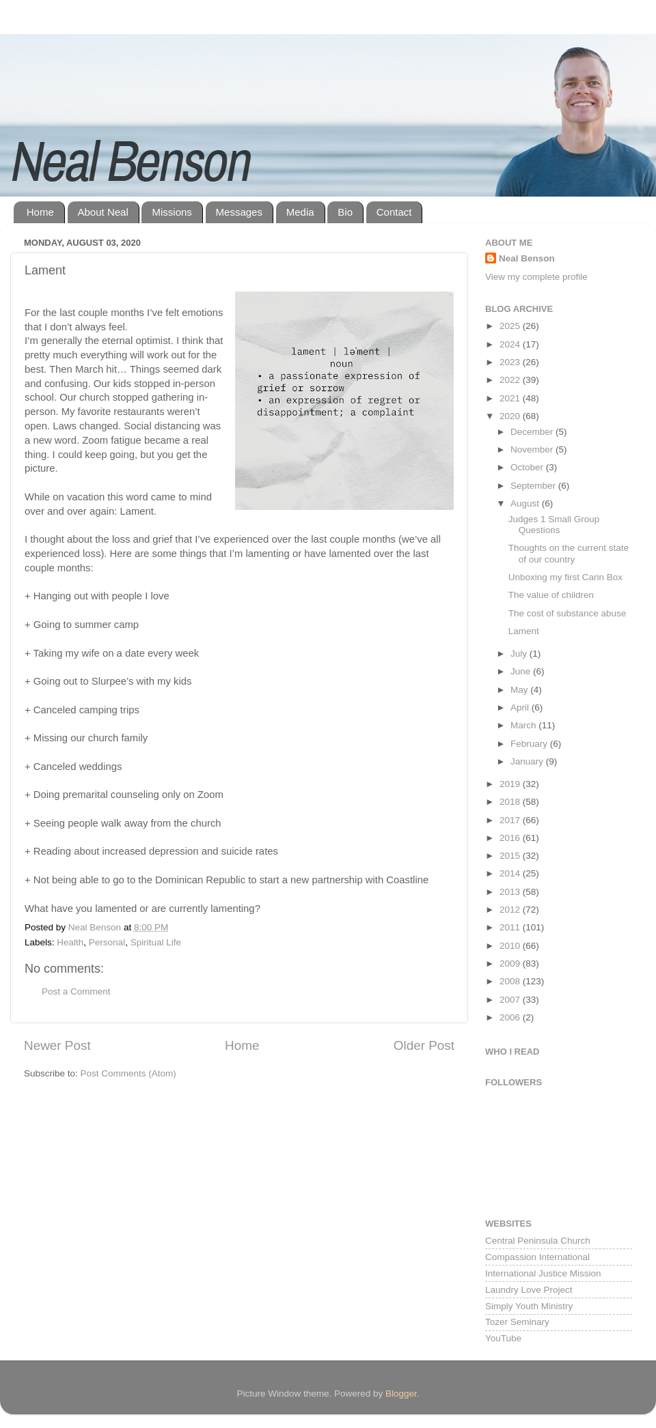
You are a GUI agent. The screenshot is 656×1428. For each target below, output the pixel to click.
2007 (511, 1000)
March (524, 725)
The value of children (551, 595)
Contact (394, 212)
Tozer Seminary (517, 1322)
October (528, 467)
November (533, 449)
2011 (511, 927)
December (533, 432)
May (520, 690)
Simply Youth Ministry (529, 1306)
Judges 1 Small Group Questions (554, 524)
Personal (107, 942)
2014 (511, 873)
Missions (171, 212)
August (526, 503)
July (520, 653)
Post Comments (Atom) (128, 1073)
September (534, 486)
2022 (511, 380)
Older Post (424, 1045)
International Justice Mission (543, 1273)
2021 (511, 398)
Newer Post (57, 1045)
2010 (511, 946)
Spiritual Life (156, 942)
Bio (345, 212)
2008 (511, 981)
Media (300, 212)
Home (40, 212)
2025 (511, 326)
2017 (511, 820)
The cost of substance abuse (567, 613)
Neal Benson (527, 258)
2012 (511, 909)
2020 (511, 416)
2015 (511, 856)
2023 (511, 362)
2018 (511, 802)
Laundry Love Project (529, 1290)
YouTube (503, 1338)
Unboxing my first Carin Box (565, 577)
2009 (511, 963)
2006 (511, 1017)
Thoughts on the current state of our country (568, 553)
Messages (239, 212)
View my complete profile (536, 277)
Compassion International (537, 1257)
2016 (511, 838)
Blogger (401, 1393)
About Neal (103, 212)
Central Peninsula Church (537, 1241)
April (521, 707)
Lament (523, 631)
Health (70, 942)
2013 (511, 892)
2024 (511, 344)
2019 (511, 784)
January (528, 761)
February (530, 744)
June (521, 671)
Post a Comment (76, 991)
